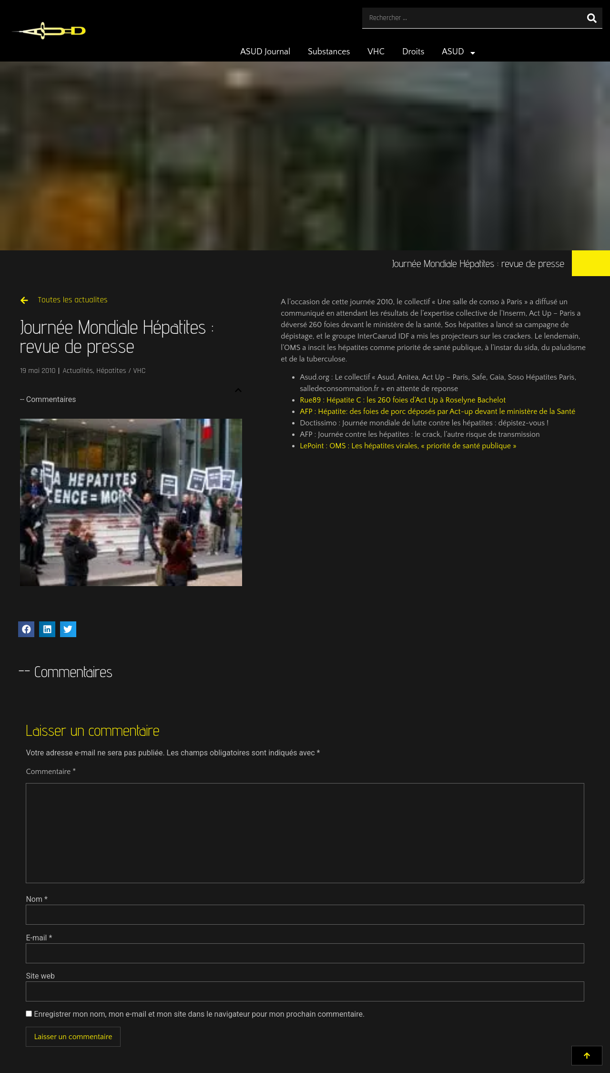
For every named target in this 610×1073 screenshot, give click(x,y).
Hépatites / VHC (120, 371)
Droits (413, 52)
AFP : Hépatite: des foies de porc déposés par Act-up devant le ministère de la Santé (437, 411)
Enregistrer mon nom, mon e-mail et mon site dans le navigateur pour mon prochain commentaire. (199, 1014)
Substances (329, 52)
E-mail (39, 938)
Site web (40, 976)
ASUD (459, 53)
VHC (376, 52)
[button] (238, 390)
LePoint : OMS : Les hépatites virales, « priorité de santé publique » (408, 446)
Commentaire (51, 771)
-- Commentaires (48, 399)
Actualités (77, 371)
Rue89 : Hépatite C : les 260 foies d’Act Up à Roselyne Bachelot (403, 400)
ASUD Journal (265, 52)
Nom (36, 899)
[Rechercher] (591, 18)
